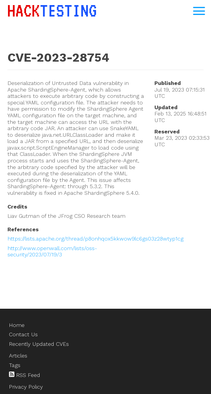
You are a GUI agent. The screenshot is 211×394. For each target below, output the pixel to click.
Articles (18, 355)
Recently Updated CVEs (39, 344)
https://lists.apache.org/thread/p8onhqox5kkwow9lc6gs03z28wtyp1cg (95, 238)
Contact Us (23, 334)
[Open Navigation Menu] (199, 11)
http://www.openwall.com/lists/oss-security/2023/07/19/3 (52, 251)
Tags (14, 365)
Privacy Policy (26, 387)
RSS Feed (24, 375)
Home (17, 325)
